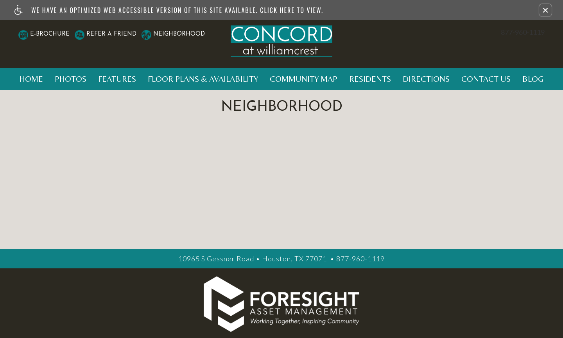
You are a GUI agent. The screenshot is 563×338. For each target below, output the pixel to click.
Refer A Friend (111, 34)
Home (31, 79)
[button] (545, 10)
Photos (70, 79)
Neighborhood (179, 34)
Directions (426, 79)
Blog (533, 79)
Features (117, 79)
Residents (370, 79)
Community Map (303, 79)
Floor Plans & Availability (203, 79)
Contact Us (486, 79)
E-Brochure (50, 34)
